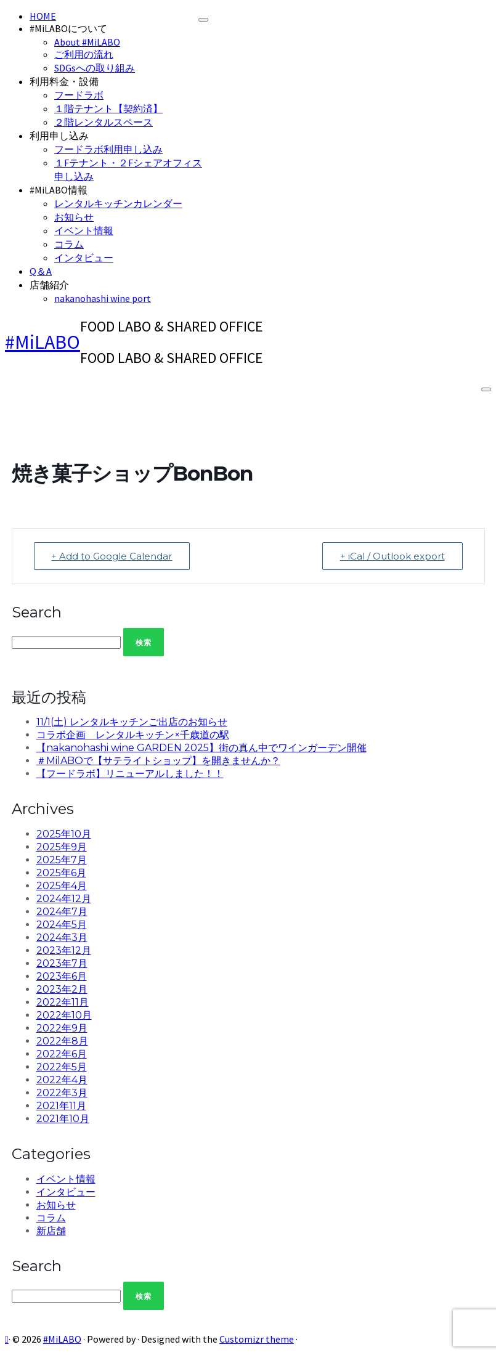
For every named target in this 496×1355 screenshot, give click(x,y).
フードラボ (79, 95)
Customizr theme (256, 1339)
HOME (43, 16)
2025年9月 (61, 847)
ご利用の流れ (83, 54)
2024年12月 (63, 899)
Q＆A (41, 271)
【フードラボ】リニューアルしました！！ (130, 773)
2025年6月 (61, 873)
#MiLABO (42, 342)
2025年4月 (61, 886)
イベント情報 (83, 230)
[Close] (203, 20)
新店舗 (51, 1231)
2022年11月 (62, 1002)
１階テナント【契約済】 (108, 108)
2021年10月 (62, 1119)
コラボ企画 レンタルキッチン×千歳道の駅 (132, 735)
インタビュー (83, 257)
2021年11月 (61, 1106)
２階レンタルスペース (103, 122)
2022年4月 (61, 1080)
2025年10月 (63, 834)
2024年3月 (61, 937)
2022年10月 (64, 1015)
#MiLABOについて (68, 28)
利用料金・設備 (64, 81)
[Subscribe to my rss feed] (7, 1339)
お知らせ (74, 217)
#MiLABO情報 (58, 190)
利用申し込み (59, 135)
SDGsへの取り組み (94, 68)
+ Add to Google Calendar (112, 556)
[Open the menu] (486, 389)
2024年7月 (61, 912)
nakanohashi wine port (102, 298)
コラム (69, 244)
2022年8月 (62, 1041)
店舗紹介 (49, 285)
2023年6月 (61, 976)
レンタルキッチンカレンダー (118, 203)
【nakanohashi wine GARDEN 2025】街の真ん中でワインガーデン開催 (201, 748)
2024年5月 (61, 924)
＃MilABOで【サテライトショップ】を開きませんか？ (158, 761)
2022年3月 (61, 1093)
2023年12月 (63, 950)
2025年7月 (61, 860)
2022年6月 (61, 1054)
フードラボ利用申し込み (108, 149)
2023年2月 (61, 989)
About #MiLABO (87, 42)
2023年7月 (61, 963)
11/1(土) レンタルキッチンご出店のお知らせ (131, 722)
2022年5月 (61, 1067)
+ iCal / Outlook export (392, 556)
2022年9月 (61, 1028)
